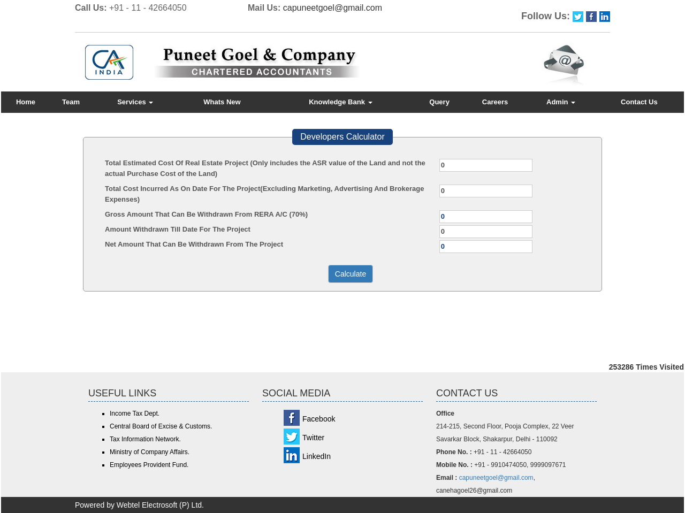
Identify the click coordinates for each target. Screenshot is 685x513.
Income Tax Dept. (134, 413)
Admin (560, 102)
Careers (495, 102)
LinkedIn (316, 456)
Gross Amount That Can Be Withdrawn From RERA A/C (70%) (206, 214)
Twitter (313, 437)
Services (135, 102)
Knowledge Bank (340, 102)
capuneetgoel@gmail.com (332, 7)
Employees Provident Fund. (149, 465)
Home (25, 102)
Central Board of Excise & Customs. (161, 426)
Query (439, 102)
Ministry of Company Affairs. (149, 452)
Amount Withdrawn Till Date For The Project (177, 229)
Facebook (318, 419)
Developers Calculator (342, 136)
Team (71, 102)
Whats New (221, 102)
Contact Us (639, 102)
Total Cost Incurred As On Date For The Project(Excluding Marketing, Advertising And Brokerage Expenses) (264, 194)
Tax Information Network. (145, 439)
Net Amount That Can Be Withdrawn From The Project (194, 244)
